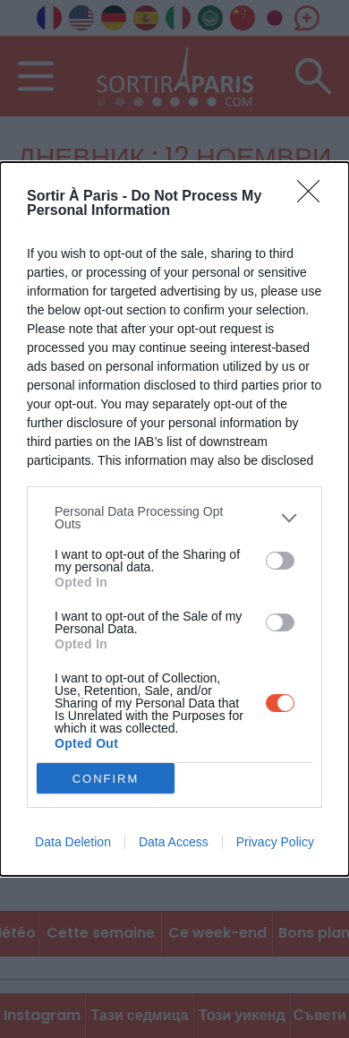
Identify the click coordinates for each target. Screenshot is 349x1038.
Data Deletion (73, 842)
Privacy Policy (275, 842)
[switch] (280, 561)
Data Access (174, 842)
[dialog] (174, 519)
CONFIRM (106, 778)
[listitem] (174, 517)
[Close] (314, 197)
